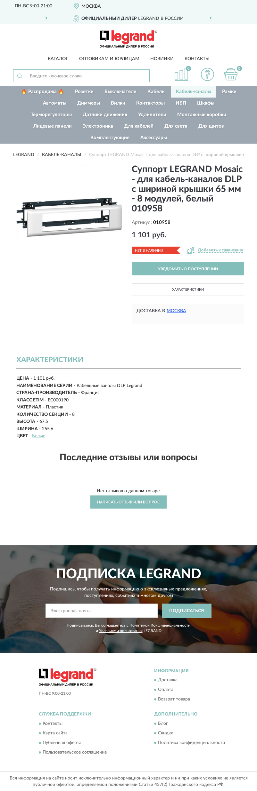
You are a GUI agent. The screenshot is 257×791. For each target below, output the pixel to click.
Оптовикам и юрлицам (109, 59)
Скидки (165, 733)
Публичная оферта (62, 742)
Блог (163, 723)
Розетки (84, 91)
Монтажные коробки (201, 114)
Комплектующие (109, 137)
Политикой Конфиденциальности (159, 625)
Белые (38, 436)
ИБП (181, 103)
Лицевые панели (52, 126)
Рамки (229, 91)
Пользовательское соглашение (75, 752)
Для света (175, 126)
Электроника (98, 126)
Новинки (162, 59)
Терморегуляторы (51, 114)
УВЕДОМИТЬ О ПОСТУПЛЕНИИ (188, 269)
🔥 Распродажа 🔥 (42, 91)
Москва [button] (176, 311)
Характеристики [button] (188, 289)
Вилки (118, 103)
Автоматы (54, 103)
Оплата (165, 690)
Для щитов (211, 126)
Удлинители (152, 114)
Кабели (156, 91)
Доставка (168, 680)
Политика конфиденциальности (191, 742)
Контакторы (150, 103)
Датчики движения (105, 114)
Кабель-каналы (193, 91)
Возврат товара (174, 699)
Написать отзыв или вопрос (128, 502)
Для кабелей (138, 126)
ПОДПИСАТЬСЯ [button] (186, 611)
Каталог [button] (58, 59)
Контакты (197, 59)
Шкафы (205, 103)
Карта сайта (55, 733)
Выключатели (120, 91)
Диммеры (88, 103)
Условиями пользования (121, 631)
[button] (208, 74)
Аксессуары (153, 137)
